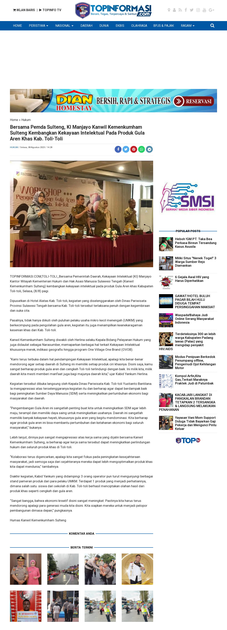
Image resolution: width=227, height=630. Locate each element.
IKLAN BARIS (24, 10)
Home (14, 120)
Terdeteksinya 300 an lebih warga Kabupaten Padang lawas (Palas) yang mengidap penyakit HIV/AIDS (187, 341)
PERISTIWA (37, 26)
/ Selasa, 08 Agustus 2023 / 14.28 (35, 147)
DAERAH (86, 26)
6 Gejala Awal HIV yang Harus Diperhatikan (192, 279)
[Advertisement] (113, 61)
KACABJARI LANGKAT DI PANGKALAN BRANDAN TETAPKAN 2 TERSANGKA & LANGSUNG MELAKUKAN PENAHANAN (187, 402)
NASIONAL (62, 26)
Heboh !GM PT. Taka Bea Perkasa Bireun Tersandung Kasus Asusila (195, 242)
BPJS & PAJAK (163, 26)
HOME (17, 26)
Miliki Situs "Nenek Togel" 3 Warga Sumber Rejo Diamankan (195, 261)
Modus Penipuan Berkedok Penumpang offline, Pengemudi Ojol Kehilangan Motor (195, 362)
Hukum (26, 120)
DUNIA (104, 26)
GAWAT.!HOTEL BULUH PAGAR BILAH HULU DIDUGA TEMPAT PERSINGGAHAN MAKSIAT (195, 301)
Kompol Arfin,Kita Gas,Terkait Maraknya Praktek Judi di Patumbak (194, 379)
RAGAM (186, 26)
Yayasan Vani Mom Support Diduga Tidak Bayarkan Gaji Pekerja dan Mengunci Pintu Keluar (195, 423)
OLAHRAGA (139, 26)
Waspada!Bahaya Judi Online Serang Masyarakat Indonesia (194, 318)
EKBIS (120, 26)
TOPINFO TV (50, 10)
